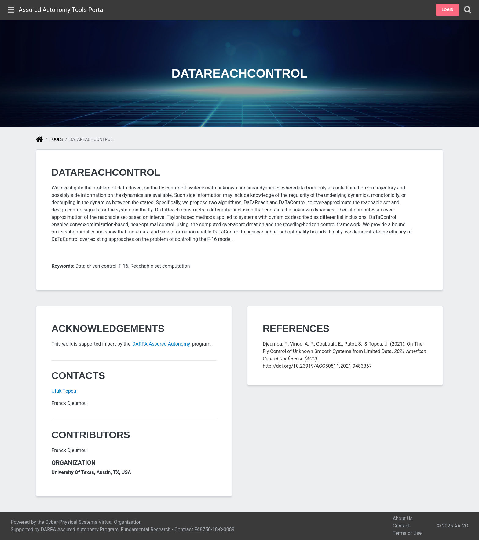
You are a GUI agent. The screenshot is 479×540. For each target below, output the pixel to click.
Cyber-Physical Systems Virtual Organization (93, 522)
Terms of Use (407, 533)
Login (447, 10)
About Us (402, 518)
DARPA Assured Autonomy (161, 344)
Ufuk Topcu (64, 391)
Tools (56, 139)
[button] (447, 10)
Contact (401, 526)
